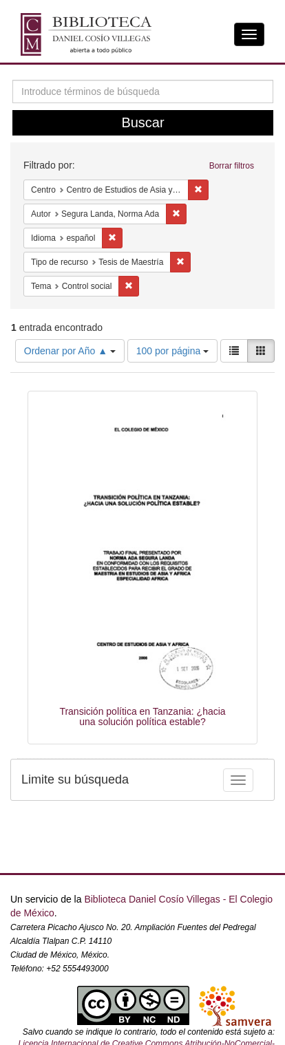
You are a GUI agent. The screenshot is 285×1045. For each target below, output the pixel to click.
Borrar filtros (231, 166)
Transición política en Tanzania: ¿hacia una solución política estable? (142, 716)
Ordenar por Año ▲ (70, 350)
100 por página (172, 350)
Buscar (142, 122)
